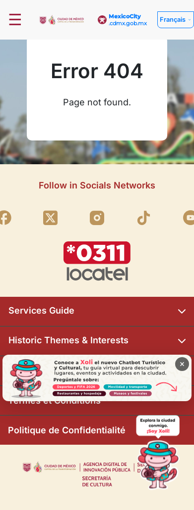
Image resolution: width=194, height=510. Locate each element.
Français (173, 19)
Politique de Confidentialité (67, 430)
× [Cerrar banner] (182, 364)
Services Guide (97, 311)
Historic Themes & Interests (97, 341)
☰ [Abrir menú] (15, 19)
